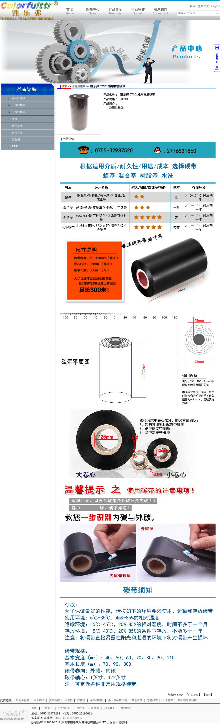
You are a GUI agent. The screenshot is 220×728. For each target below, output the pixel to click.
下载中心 (80, 708)
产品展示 (115, 9)
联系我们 (160, 9)
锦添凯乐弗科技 (187, 700)
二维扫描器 (18, 112)
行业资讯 (63, 708)
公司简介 (47, 708)
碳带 (14, 119)
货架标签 (54, 700)
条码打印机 (18, 98)
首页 (34, 708)
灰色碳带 (137, 700)
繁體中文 (203, 6)
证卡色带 (167, 700)
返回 (208, 694)
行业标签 (138, 9)
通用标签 (17, 125)
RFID (15, 146)
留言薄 (95, 708)
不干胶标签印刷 (117, 700)
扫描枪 (81, 700)
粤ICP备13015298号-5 (68, 718)
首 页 (70, 9)
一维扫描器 (18, 105)
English (215, 6)
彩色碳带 (152, 700)
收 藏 (193, 6)
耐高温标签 (22, 700)
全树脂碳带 (78, 86)
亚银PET (39, 700)
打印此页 (193, 694)
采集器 (16, 139)
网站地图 (126, 708)
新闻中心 (92, 9)
